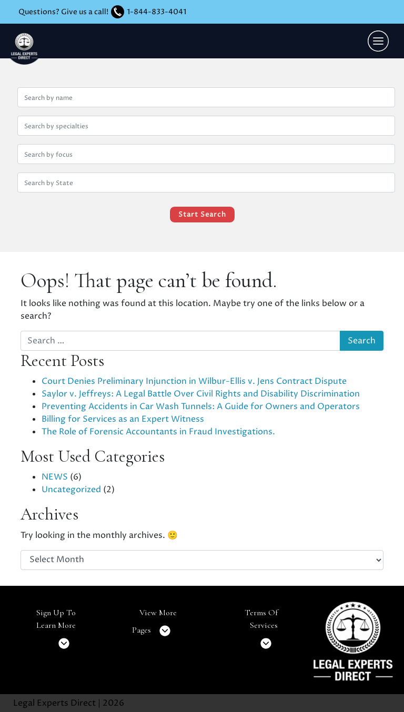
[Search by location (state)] (206, 182)
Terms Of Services (261, 631)
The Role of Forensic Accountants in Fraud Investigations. (158, 432)
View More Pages (154, 625)
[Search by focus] (206, 154)
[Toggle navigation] (378, 41)
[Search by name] (206, 97)
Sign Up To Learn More (56, 631)
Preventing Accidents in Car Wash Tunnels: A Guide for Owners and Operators (201, 406)
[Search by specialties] (206, 126)
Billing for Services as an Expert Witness (123, 419)
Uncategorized (71, 489)
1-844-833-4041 (156, 12)
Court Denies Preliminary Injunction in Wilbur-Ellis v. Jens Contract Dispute (194, 381)
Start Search (202, 214)
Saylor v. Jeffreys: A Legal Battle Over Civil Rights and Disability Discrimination (201, 394)
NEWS (55, 477)
